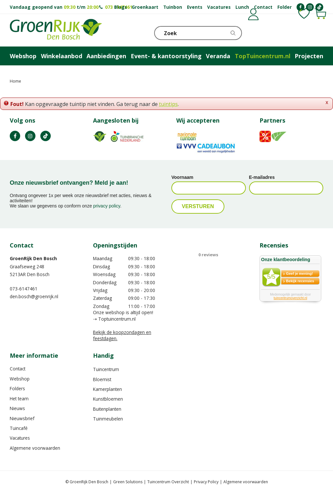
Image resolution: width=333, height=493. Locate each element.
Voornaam (182, 177)
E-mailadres (262, 177)
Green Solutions (127, 482)
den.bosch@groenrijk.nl (34, 296)
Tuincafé (19, 428)
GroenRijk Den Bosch (33, 258)
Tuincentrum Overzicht (168, 482)
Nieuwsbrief (22, 418)
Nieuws (17, 408)
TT (45, 136)
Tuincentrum (106, 369)
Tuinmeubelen (108, 419)
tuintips (168, 104)
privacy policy (106, 205)
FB (15, 136)
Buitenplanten (107, 409)
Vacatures (20, 438)
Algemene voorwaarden (35, 448)
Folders (17, 388)
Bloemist (102, 379)
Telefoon (318, 32)
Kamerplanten (107, 389)
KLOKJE (302, 32)
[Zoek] (198, 33)
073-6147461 (23, 289)
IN (30, 136)
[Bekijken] (286, 32)
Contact (17, 369)
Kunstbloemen (108, 399)
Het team (19, 398)
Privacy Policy (206, 482)
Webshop (20, 379)
